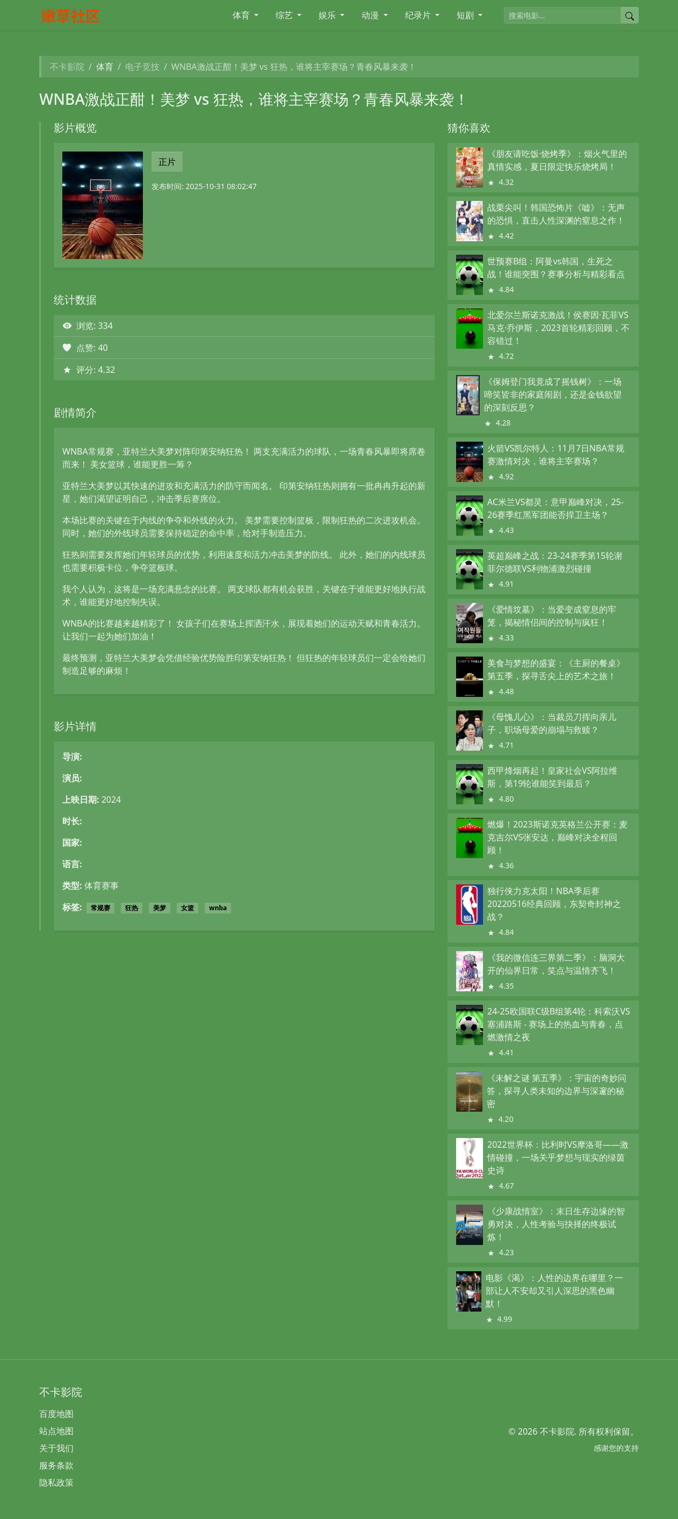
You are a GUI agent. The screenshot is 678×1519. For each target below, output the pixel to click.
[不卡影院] (109, 15)
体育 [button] (242, 15)
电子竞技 (142, 67)
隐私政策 (56, 1482)
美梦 (159, 907)
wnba (218, 907)
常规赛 (100, 907)
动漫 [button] (371, 15)
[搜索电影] (562, 15)
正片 (167, 162)
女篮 (187, 907)
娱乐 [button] (328, 15)
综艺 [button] (285, 15)
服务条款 (56, 1465)
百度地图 (56, 1414)
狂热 (131, 907)
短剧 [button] (466, 15)
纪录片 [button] (419, 15)
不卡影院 (67, 67)
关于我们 (56, 1448)
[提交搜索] (630, 15)
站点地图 (56, 1431)
